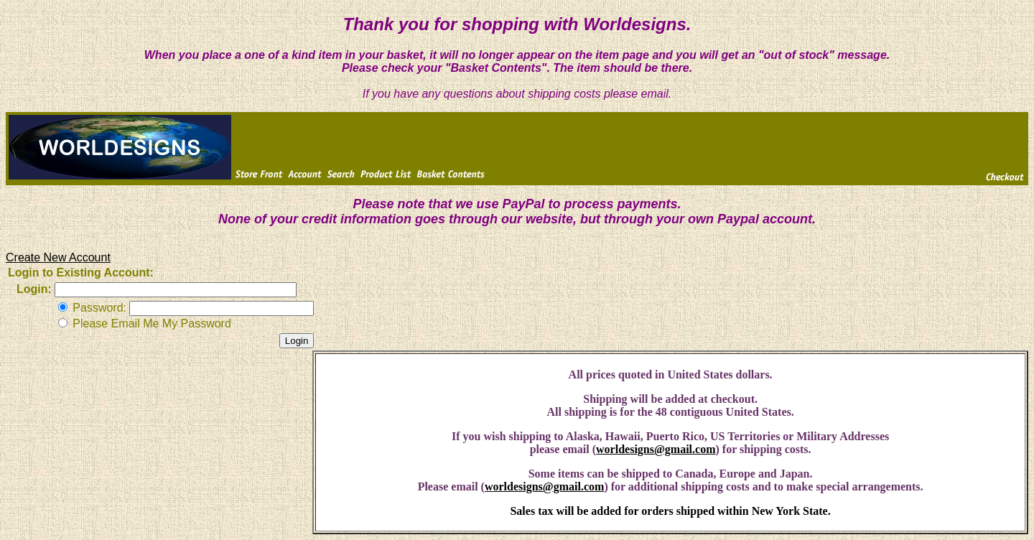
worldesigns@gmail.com (655, 449)
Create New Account (58, 257)
